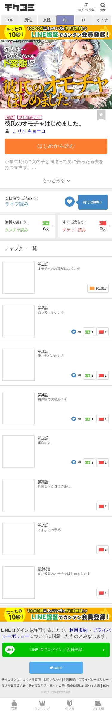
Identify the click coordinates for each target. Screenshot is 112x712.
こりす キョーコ (29, 130)
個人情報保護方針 (14, 685)
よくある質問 (32, 679)
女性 (47, 20)
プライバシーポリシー (94, 679)
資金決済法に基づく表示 (83, 685)
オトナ (102, 20)
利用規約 (78, 630)
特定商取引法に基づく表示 (47, 685)
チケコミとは (11, 679)
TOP (9, 20)
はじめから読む (56, 146)
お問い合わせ (52, 679)
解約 (106, 685)
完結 (9, 117)
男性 (28, 20)
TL (84, 20)
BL (65, 20)
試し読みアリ (29, 117)
